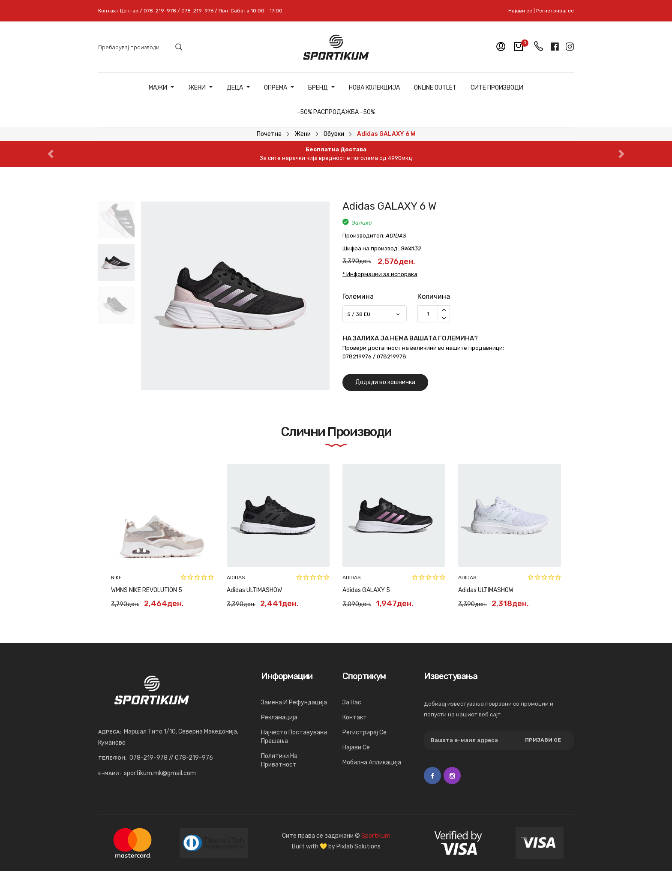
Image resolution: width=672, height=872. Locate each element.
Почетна (269, 134)
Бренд (321, 87)
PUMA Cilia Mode (133, 590)
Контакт (354, 717)
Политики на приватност (279, 760)
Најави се (520, 11)
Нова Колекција (374, 87)
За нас (351, 702)
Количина (433, 296)
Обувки (334, 134)
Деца (238, 87)
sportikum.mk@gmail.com (160, 773)
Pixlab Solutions (358, 846)
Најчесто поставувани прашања (294, 737)
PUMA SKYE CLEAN (483, 590)
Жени (200, 87)
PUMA (118, 577)
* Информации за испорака (379, 274)
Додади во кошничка (385, 382)
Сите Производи (497, 87)
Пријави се (543, 740)
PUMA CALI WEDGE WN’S (375, 590)
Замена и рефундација (294, 702)
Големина (358, 296)
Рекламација (279, 717)
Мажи (161, 87)
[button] (50, 154)
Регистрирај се (555, 11)
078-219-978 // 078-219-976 (171, 757)
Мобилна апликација (371, 762)
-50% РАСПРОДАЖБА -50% (336, 112)
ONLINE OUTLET (435, 87)
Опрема (279, 87)
